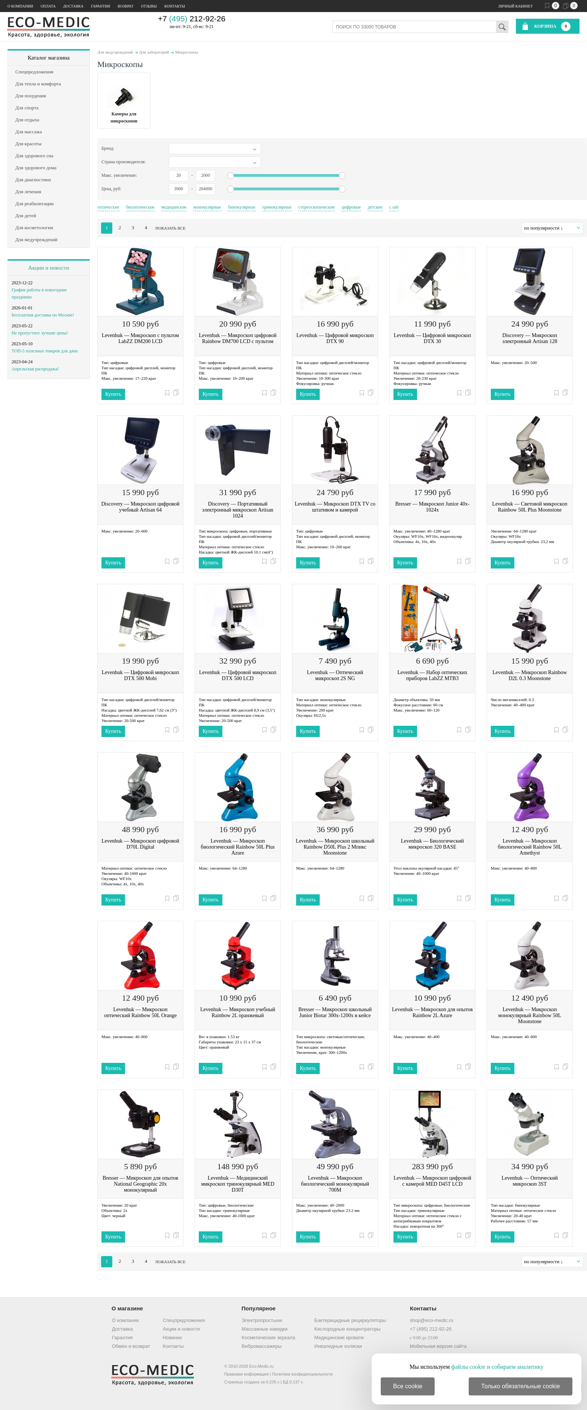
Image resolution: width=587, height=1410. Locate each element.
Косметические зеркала (268, 1337)
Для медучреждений (115, 52)
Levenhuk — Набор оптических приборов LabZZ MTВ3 (432, 675)
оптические (108, 207)
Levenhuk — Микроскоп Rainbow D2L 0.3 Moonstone (530, 675)
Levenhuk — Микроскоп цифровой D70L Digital (140, 844)
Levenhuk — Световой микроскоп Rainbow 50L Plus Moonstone (530, 507)
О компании (20, 6)
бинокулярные (241, 207)
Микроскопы (186, 52)
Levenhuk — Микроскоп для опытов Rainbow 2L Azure (432, 1012)
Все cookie (407, 1386)
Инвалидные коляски (338, 1346)
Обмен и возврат (131, 1346)
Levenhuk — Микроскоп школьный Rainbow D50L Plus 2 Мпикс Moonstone (335, 847)
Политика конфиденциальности (302, 1374)
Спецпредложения (184, 1320)
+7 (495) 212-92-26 (430, 1329)
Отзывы (149, 6)
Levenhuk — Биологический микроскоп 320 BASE (432, 844)
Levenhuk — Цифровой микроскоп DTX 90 (335, 338)
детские (375, 207)
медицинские (173, 207)
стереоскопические (316, 207)
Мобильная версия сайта (438, 1346)
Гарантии (100, 6)
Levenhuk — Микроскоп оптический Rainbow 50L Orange (140, 1012)
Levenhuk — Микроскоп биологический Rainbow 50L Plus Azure (237, 847)
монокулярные (207, 207)
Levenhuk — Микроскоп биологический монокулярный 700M (335, 1184)
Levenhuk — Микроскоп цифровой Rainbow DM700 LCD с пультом (237, 338)
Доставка (73, 6)
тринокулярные (277, 207)
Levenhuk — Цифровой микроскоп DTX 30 (432, 338)
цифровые (351, 207)
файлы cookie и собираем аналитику (497, 1367)
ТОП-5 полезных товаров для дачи (44, 351)
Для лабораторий (154, 52)
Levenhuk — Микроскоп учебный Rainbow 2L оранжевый (237, 1012)
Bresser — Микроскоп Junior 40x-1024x (432, 507)
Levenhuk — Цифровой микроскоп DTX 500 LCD (237, 675)
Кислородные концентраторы (347, 1329)
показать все (170, 228)
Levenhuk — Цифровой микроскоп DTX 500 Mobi (140, 675)
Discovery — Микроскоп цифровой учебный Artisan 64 (140, 507)
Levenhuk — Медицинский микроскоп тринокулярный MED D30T (237, 1184)
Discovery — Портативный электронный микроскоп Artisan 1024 (237, 510)
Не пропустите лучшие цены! (40, 333)
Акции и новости (48, 268)
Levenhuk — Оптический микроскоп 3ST (530, 1181)
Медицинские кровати (339, 1337)
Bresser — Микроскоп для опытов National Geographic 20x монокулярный (140, 1184)
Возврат (125, 6)
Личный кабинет (515, 6)
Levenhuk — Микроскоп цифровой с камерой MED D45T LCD (432, 1181)
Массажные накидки (265, 1329)
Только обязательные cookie (520, 1386)
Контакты (174, 6)
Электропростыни (262, 1320)
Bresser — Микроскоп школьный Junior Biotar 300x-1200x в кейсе (335, 1012)
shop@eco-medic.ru (431, 1320)
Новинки (172, 1337)
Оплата (47, 6)
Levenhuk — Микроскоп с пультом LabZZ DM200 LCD (140, 338)
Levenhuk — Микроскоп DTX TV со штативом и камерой (335, 507)
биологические (140, 207)
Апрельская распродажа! (35, 369)
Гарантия (122, 1337)
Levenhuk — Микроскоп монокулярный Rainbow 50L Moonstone (529, 1015)
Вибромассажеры (262, 1346)
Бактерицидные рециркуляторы (350, 1320)
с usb (394, 207)
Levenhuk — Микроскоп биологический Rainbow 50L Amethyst (530, 847)
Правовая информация (246, 1374)
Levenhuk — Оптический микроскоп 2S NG (335, 675)
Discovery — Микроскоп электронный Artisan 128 (529, 338)
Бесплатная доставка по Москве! (43, 315)
